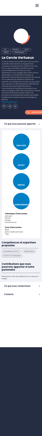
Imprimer (15, 106)
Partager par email (9, 106)
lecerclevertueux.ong (9, 102)
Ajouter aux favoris (4, 106)
